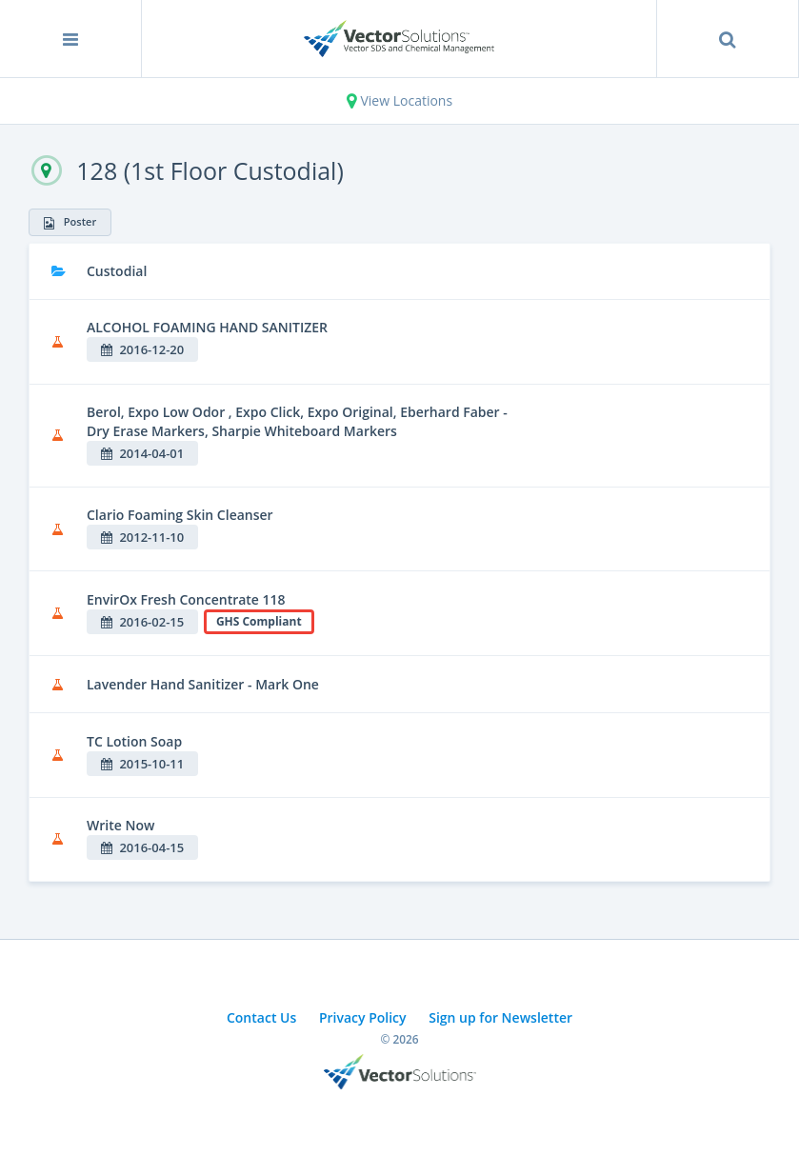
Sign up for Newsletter (500, 1017)
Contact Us (261, 1017)
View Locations (399, 100)
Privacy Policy (363, 1017)
